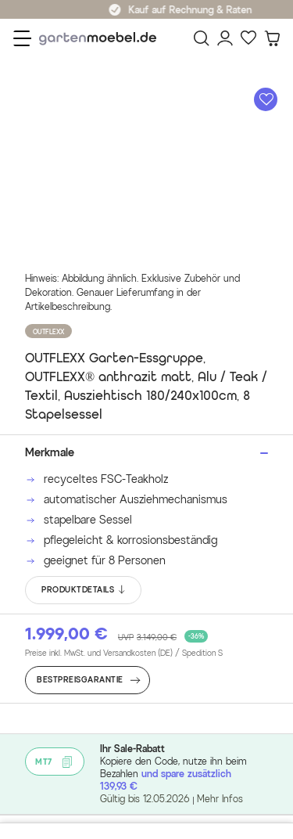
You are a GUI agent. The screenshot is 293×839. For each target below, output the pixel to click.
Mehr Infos (220, 799)
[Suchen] (201, 38)
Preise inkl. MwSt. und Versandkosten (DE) (124, 653)
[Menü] (22, 38)
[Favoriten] (248, 38)
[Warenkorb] (272, 38)
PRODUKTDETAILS (84, 590)
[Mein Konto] (225, 38)
